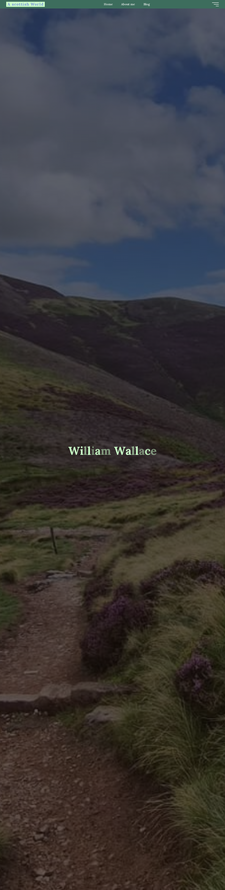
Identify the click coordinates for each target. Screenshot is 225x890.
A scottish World (27, 4)
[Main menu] (214, 4)
